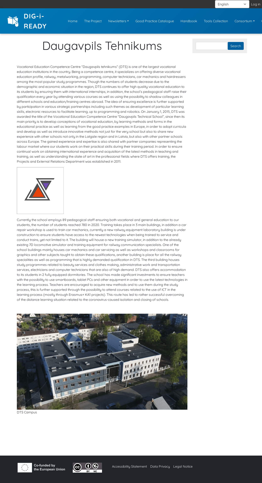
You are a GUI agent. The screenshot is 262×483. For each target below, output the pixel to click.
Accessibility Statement (129, 466)
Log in (255, 4)
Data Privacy (160, 466)
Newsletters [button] (117, 21)
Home (72, 21)
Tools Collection (216, 21)
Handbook (189, 21)
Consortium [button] (243, 21)
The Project (93, 21)
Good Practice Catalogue (154, 21)
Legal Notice (183, 466)
